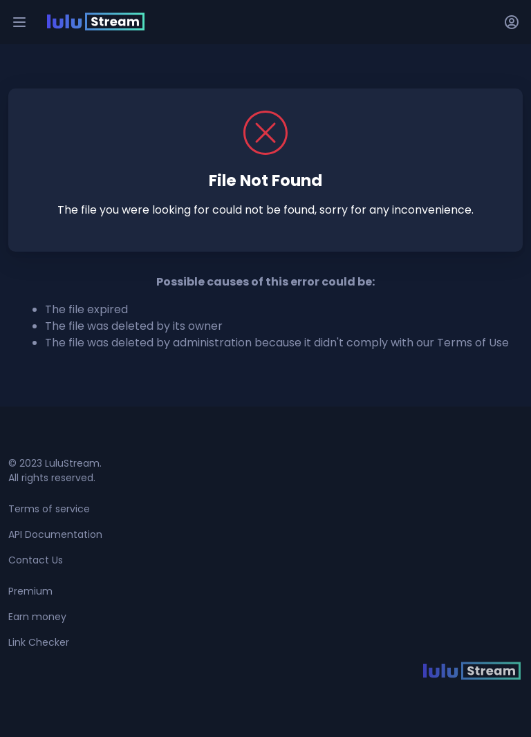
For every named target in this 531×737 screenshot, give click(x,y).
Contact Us (35, 560)
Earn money (37, 617)
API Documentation (55, 534)
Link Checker (38, 642)
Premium (30, 591)
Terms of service (49, 509)
